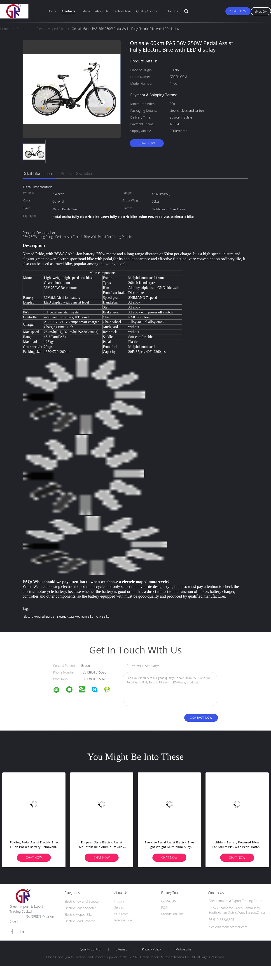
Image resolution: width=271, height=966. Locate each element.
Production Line (172, 914)
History (119, 901)
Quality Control (146, 11)
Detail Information (37, 173)
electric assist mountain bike (75, 617)
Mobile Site (183, 949)
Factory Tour (122, 11)
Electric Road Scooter (80, 921)
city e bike (102, 617)
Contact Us (170, 11)
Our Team (121, 914)
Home (52, 11)
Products (68, 11)
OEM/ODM (169, 901)
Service (119, 907)
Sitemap (121, 949)
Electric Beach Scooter (80, 908)
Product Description (77, 173)
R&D (164, 907)
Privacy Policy (151, 949)
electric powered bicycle (39, 617)
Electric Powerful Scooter (82, 901)
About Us (101, 11)
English (261, 11)
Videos (85, 11)
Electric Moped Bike (79, 914)
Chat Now (238, 11)
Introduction (123, 920)
